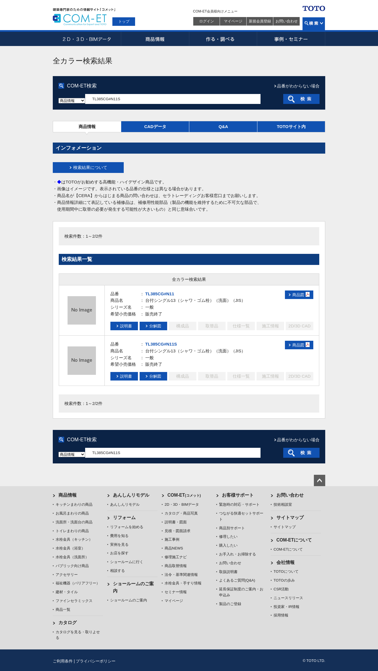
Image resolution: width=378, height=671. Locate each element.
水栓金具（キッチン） (74, 539)
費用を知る (119, 536)
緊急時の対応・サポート (239, 504)
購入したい (228, 545)
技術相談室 (283, 504)
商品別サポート (232, 528)
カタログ (67, 622)
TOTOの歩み (284, 580)
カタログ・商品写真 (181, 513)
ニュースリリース (288, 598)
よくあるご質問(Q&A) (237, 580)
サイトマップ (290, 517)
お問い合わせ (287, 21)
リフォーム (124, 517)
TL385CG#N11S (161, 344)
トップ (123, 21)
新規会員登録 (260, 21)
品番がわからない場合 (298, 85)
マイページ (233, 21)
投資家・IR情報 (286, 607)
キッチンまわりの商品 (74, 504)
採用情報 (281, 615)
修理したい (228, 536)
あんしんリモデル (131, 495)
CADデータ (155, 126)
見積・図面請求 (177, 531)
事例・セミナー (291, 39)
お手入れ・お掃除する (237, 554)
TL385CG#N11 (159, 293)
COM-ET (184, 495)
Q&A (223, 126)
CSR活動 (281, 589)
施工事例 (172, 539)
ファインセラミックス (74, 601)
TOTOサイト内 (291, 126)
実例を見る (119, 544)
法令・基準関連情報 (181, 574)
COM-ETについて (294, 540)
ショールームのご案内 (128, 600)
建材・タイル (67, 592)
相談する (117, 570)
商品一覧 (63, 609)
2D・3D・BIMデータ (87, 39)
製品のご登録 (230, 604)
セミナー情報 (176, 592)
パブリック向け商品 (72, 566)
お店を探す (119, 553)
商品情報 (155, 39)
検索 (314, 23)
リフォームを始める (126, 527)
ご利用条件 (63, 661)
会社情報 (285, 562)
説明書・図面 (176, 522)
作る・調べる (223, 39)
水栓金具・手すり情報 (183, 583)
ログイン (206, 21)
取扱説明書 (228, 572)
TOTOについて (286, 571)
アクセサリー (67, 574)
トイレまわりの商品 (72, 531)
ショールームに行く (126, 562)
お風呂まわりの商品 (72, 513)
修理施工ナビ (176, 557)
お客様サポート (238, 495)
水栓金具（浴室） (70, 548)
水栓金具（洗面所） (72, 557)
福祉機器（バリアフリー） (78, 583)
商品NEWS (174, 548)
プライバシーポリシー (96, 661)
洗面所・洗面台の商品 (74, 522)
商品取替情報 (176, 566)
